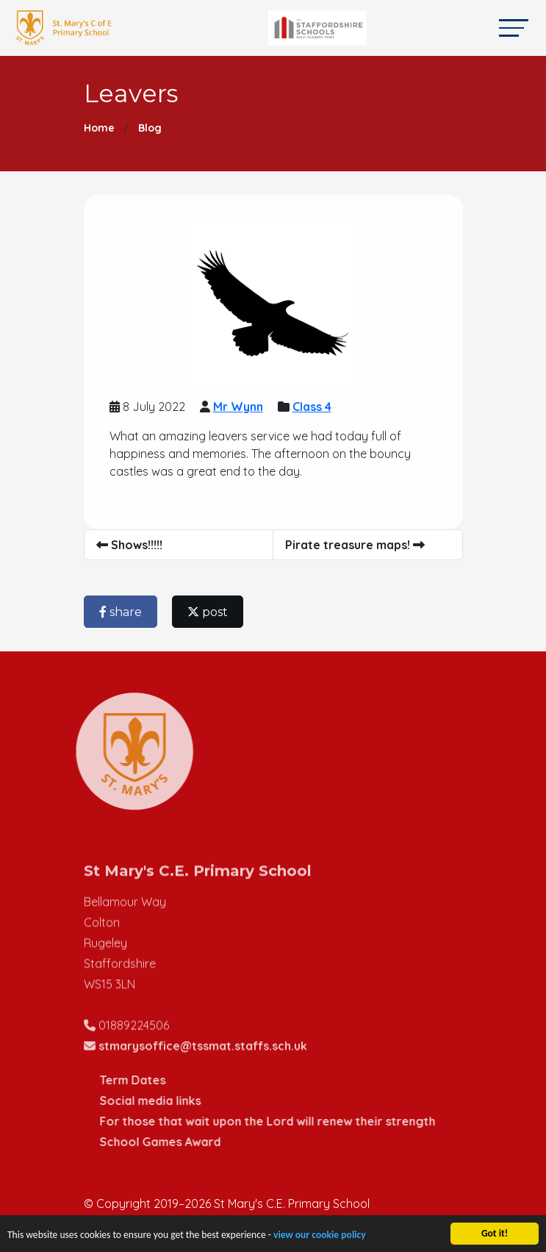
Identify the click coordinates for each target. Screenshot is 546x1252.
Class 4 (313, 406)
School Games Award (184, 1141)
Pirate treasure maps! (356, 544)
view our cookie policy (319, 1238)
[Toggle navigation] (513, 27)
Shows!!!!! (131, 544)
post (209, 612)
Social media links (175, 1100)
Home (99, 128)
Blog (150, 128)
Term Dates (157, 1080)
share (122, 612)
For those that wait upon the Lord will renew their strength (292, 1121)
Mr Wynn (240, 406)
